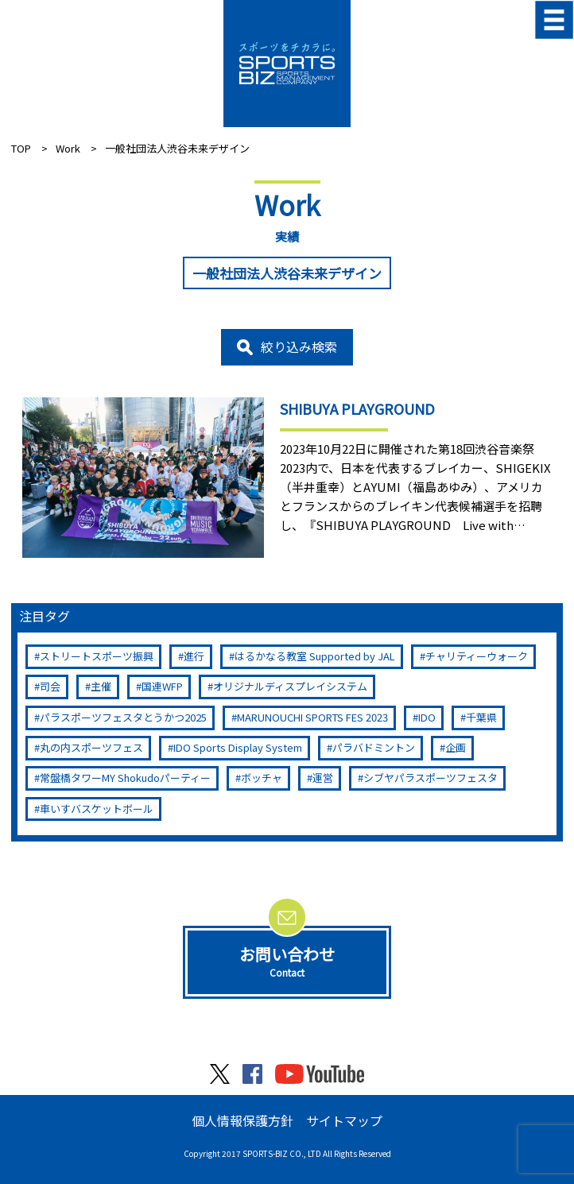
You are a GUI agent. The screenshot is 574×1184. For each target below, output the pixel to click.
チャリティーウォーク (476, 656)
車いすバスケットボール (96, 808)
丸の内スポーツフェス (91, 747)
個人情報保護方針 (242, 1120)
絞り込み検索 (299, 346)
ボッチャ (261, 777)
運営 (322, 777)
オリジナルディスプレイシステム (290, 686)
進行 (194, 656)
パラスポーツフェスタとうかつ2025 (123, 717)
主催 (101, 686)
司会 (50, 686)
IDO (427, 717)
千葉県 (481, 717)
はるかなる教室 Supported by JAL (315, 656)
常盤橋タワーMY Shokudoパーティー (125, 777)
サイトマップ (344, 1120)
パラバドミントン (373, 747)
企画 (455, 747)
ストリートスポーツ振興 (96, 656)
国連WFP (162, 686)
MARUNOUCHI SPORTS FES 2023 (312, 717)
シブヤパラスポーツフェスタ (430, 777)
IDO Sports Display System (237, 747)
